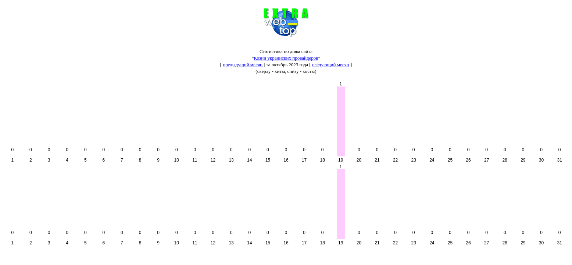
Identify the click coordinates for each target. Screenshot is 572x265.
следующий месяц (330, 64)
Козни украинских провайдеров (286, 58)
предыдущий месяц (242, 64)
